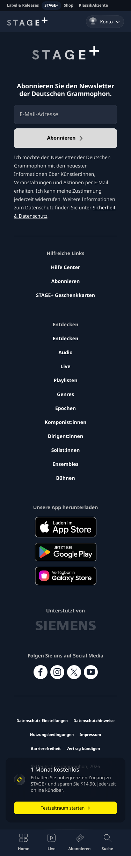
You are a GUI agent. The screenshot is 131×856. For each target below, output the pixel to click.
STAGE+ (51, 5)
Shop (68, 5)
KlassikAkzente (93, 5)
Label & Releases (23, 5)
